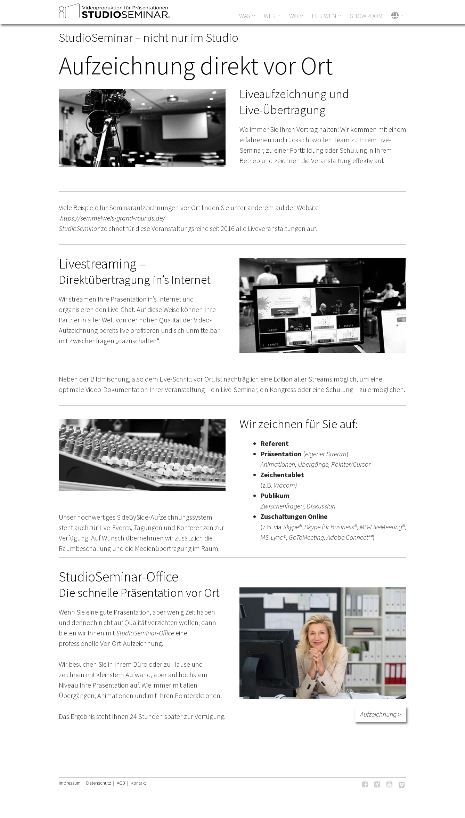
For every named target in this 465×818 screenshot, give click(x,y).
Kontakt (138, 783)
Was (244, 16)
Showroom (366, 16)
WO (293, 16)
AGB (121, 783)
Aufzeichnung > (380, 714)
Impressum (70, 783)
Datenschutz (98, 783)
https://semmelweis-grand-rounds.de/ (112, 218)
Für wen (324, 16)
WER (270, 16)
